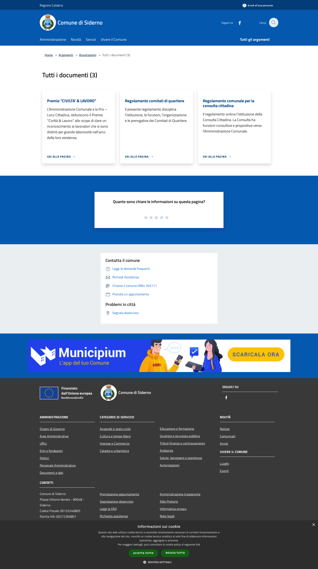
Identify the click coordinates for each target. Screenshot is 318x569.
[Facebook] (237, 22)
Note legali (167, 516)
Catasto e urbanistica (114, 450)
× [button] (313, 524)
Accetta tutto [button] (143, 553)
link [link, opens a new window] (198, 544)
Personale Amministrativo (58, 465)
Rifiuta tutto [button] (175, 553)
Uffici (43, 443)
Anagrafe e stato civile (115, 428)
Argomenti (66, 55)
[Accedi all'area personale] (257, 5)
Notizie (225, 428)
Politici (44, 458)
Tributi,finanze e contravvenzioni (182, 443)
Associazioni (87, 55)
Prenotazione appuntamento (119, 494)
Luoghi (224, 463)
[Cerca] (273, 22)
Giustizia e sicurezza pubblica (180, 435)
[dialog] (159, 545)
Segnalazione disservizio (116, 501)
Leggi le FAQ (108, 508)
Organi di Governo (52, 428)
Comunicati (227, 436)
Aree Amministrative (54, 436)
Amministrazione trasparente (180, 494)
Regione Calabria (51, 5)
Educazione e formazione (177, 428)
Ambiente (166, 450)
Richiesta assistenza (114, 516)
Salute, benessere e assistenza (181, 457)
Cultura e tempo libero (115, 436)
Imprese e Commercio (114, 443)
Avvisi (224, 443)
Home (49, 55)
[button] (159, 562)
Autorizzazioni (169, 465)
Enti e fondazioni (51, 450)
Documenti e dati (51, 472)
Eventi (224, 470)
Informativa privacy (173, 508)
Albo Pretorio (169, 501)
